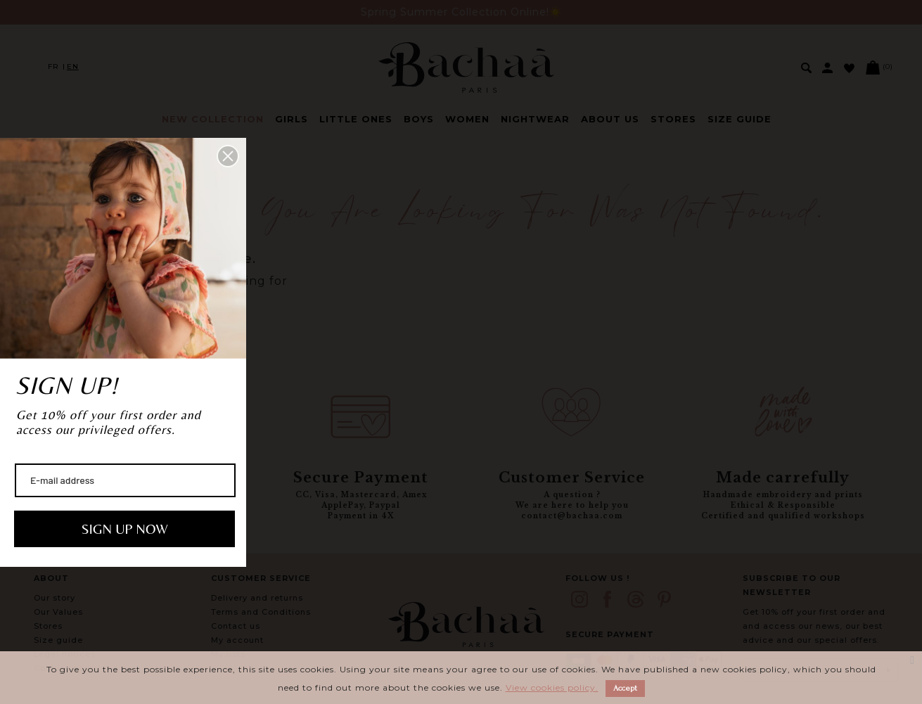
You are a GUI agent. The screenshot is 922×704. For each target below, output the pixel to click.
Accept (625, 688)
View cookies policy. (552, 687)
